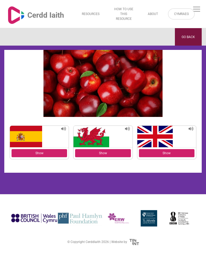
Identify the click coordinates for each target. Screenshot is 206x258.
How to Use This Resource (123, 14)
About (153, 14)
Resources (91, 14)
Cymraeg (181, 14)
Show (39, 153)
